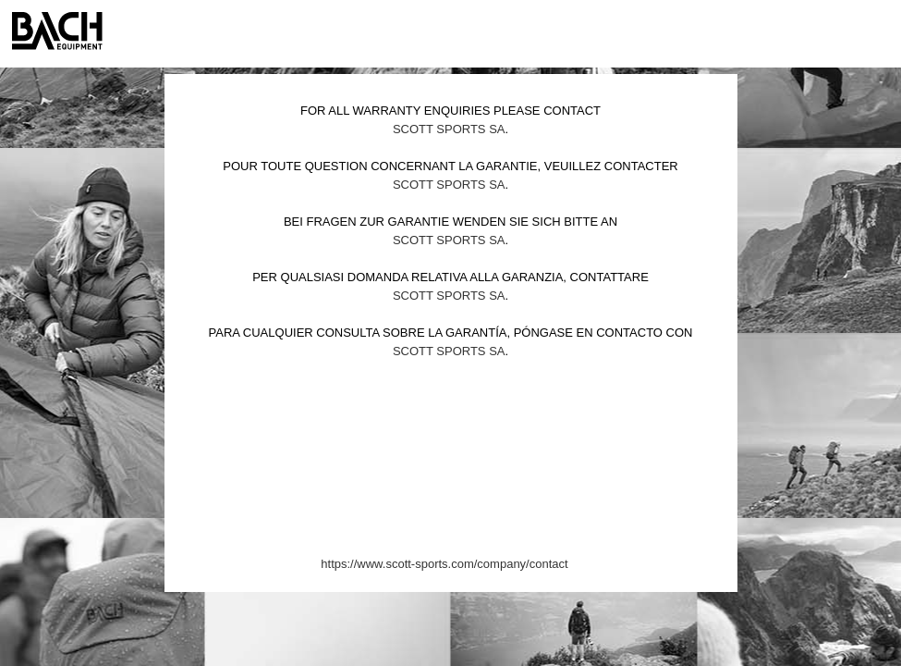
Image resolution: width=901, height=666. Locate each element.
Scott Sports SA (449, 129)
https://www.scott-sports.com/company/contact (444, 564)
